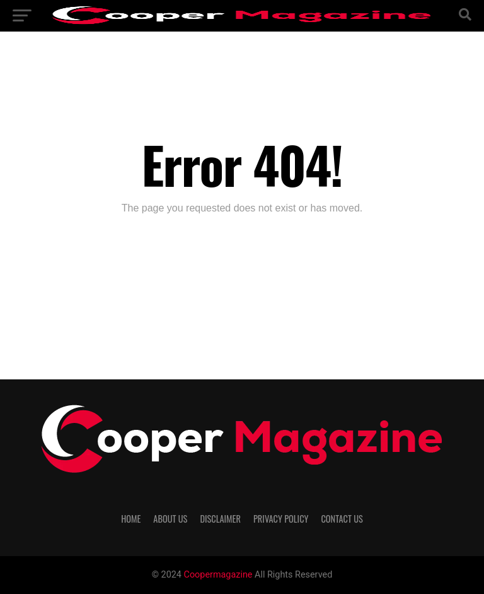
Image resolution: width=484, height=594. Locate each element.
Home (131, 518)
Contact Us (341, 518)
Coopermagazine (219, 574)
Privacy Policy (281, 518)
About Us (170, 518)
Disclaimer (220, 518)
